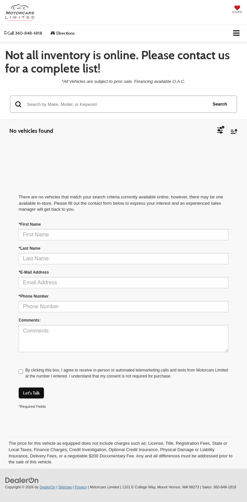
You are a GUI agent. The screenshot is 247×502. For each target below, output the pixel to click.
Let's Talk (31, 392)
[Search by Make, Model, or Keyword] (116, 104)
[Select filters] (220, 131)
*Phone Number (34, 296)
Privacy (81, 487)
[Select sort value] (232, 131)
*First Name (30, 224)
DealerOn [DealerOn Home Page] (47, 487)
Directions (63, 33)
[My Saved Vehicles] (237, 10)
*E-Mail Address (34, 272)
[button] (23, 33)
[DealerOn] (22, 479)
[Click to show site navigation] (236, 33)
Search (220, 104)
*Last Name (29, 248)
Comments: (30, 320)
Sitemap (65, 487)
